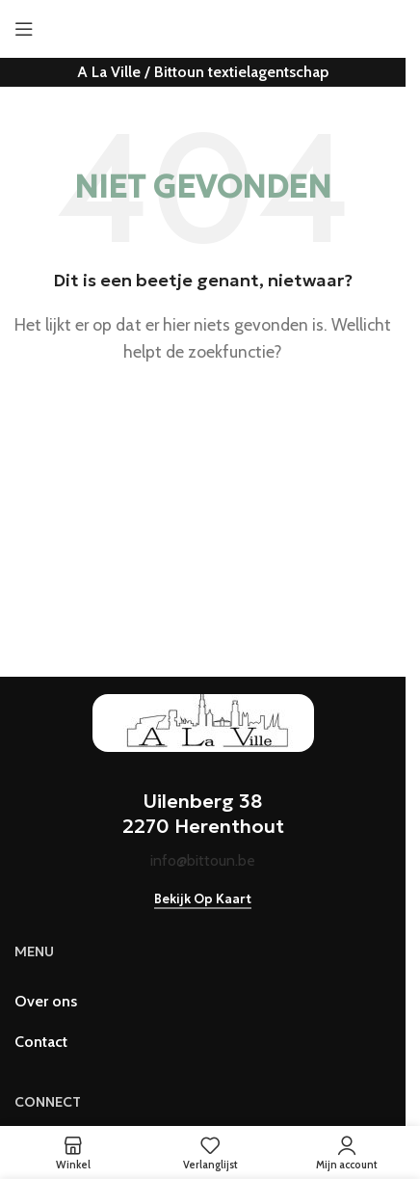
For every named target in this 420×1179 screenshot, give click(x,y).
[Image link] (203, 720)
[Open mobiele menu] (24, 29)
